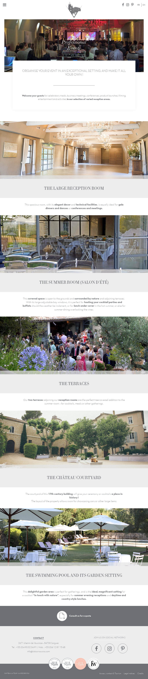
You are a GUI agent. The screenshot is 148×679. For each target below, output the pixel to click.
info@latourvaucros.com (38, 652)
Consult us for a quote (74, 616)
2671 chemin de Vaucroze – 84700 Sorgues (38, 643)
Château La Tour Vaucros (74, 10)
